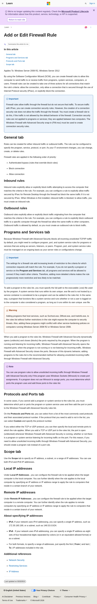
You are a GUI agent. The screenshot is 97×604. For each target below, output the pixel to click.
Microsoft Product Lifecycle (75, 11)
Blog (35, 597)
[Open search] (85, 3)
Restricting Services (18, 566)
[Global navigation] (2, 3)
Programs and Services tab (17, 58)
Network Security (17, 560)
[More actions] (90, 27)
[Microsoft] (48, 3)
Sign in (92, 3)
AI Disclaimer (7, 597)
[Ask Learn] (85, 27)
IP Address (14, 571)
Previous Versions (23, 597)
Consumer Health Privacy (74, 597)
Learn (6, 27)
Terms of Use (7, 600)
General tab (11, 54)
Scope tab (10, 64)
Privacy (57, 597)
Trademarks (20, 600)
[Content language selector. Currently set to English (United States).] (14, 590)
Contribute (46, 597)
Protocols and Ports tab (15, 61)
